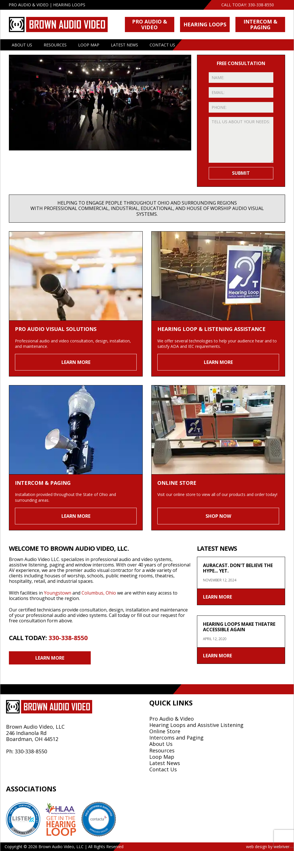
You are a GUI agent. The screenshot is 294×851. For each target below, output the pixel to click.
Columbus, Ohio (99, 593)
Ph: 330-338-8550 (26, 751)
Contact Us (162, 45)
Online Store (164, 731)
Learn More (75, 362)
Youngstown (57, 593)
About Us (22, 45)
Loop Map (88, 45)
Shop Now (218, 516)
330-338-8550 (261, 4)
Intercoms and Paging (176, 737)
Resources (55, 45)
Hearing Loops (204, 24)
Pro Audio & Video (149, 24)
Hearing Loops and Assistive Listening (196, 724)
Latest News (124, 45)
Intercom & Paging (260, 24)
